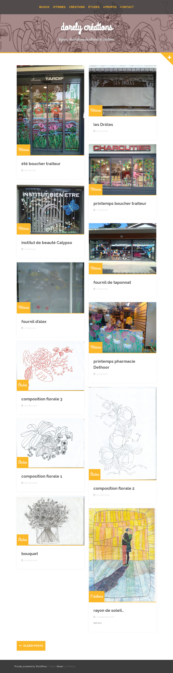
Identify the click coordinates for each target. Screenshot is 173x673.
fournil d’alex (33, 321)
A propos (110, 7)
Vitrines (59, 7)
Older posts (33, 645)
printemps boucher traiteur (119, 203)
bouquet (29, 553)
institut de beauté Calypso (46, 242)
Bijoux (44, 7)
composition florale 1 (41, 476)
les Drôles (103, 124)
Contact (127, 7)
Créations (77, 7)
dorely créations (86, 27)
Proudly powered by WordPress (30, 666)
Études (94, 7)
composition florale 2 (114, 488)
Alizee (60, 666)
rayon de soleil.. (108, 610)
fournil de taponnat (112, 282)
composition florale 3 (41, 399)
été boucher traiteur (41, 163)
